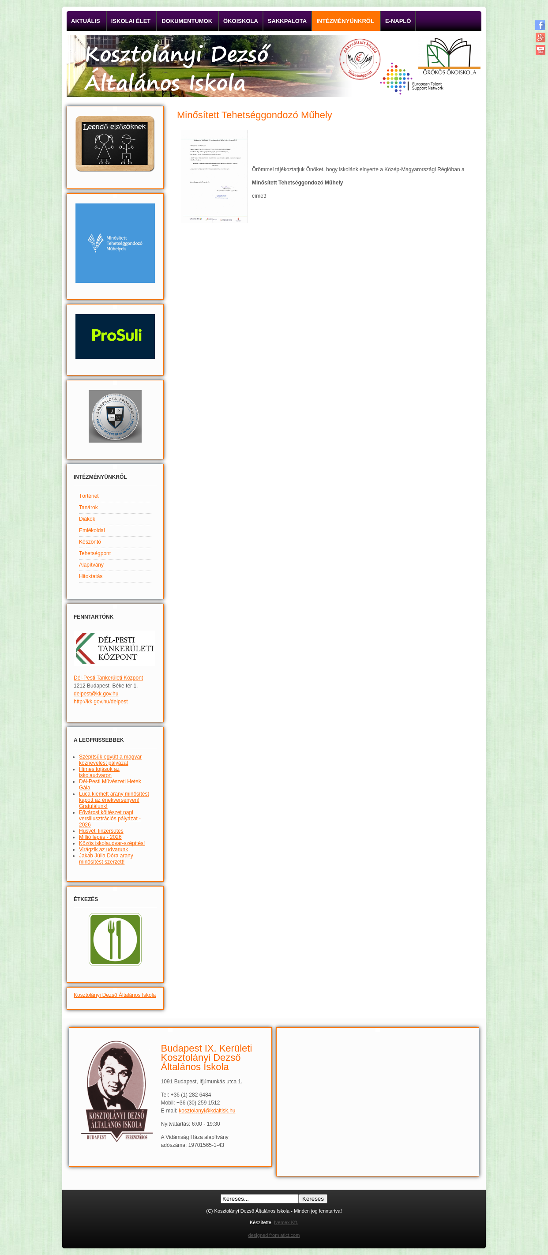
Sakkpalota (287, 21)
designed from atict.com (274, 1235)
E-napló (398, 21)
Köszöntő (90, 542)
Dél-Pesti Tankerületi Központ (108, 678)
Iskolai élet (131, 21)
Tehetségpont (95, 553)
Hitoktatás (90, 576)
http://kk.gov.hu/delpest (101, 702)
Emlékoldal (92, 530)
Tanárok (88, 507)
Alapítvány (91, 565)
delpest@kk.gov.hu (96, 694)
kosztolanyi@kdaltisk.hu (207, 1111)
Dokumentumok (186, 21)
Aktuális (85, 21)
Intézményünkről (345, 21)
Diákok (87, 519)
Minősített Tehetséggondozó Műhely (254, 114)
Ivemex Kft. (286, 1222)
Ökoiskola (240, 21)
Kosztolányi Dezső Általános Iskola (115, 995)
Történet (89, 496)
